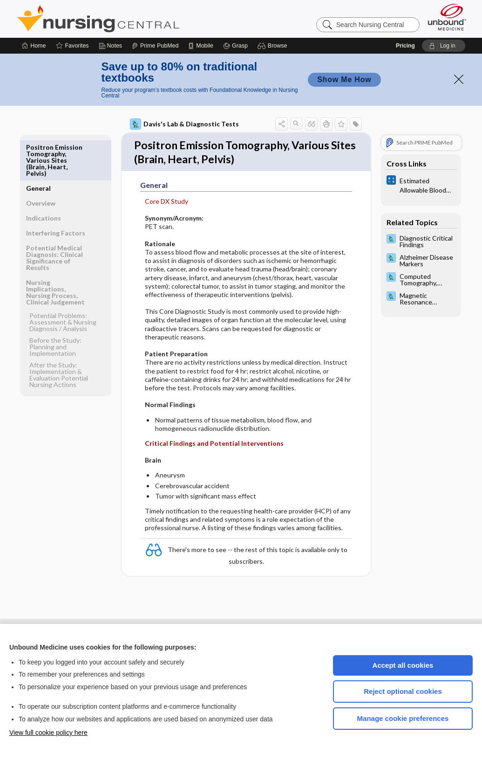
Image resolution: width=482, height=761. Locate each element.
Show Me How (344, 79)
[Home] (34, 46)
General (38, 147)
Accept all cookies (403, 665)
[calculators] (421, 185)
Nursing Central (133, 19)
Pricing (405, 45)
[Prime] (155, 46)
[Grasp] (235, 46)
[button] (274, 46)
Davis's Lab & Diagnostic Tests (184, 124)
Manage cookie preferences (403, 718)
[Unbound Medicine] (447, 17)
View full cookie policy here (48, 732)
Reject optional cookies (403, 691)
